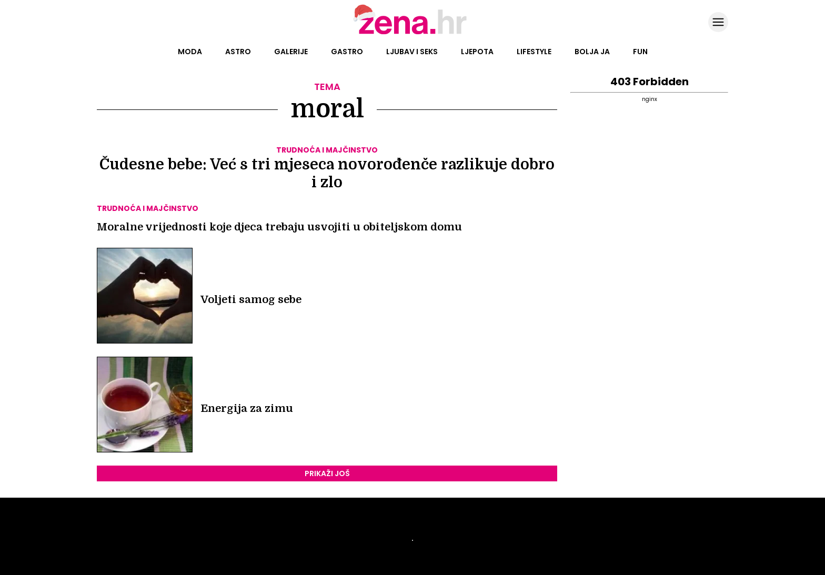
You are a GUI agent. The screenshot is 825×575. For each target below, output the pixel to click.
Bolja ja (592, 51)
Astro (238, 51)
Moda (190, 51)
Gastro (347, 51)
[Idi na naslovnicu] (413, 33)
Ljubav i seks (412, 51)
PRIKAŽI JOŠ (327, 473)
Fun (640, 51)
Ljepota (477, 51)
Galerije (291, 51)
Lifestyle (534, 51)
